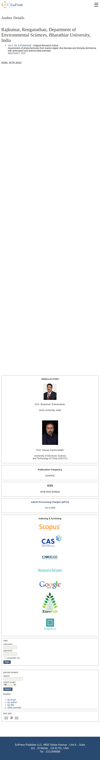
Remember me (13, 658)
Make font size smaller (6, 717)
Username (7, 644)
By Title (10, 705)
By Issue (11, 699)
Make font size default (11, 717)
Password (7, 651)
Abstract (14, 53)
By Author (12, 702)
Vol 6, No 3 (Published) (19, 45)
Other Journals (14, 707)
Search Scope (9, 683)
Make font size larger (16, 717)
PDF (23, 53)
